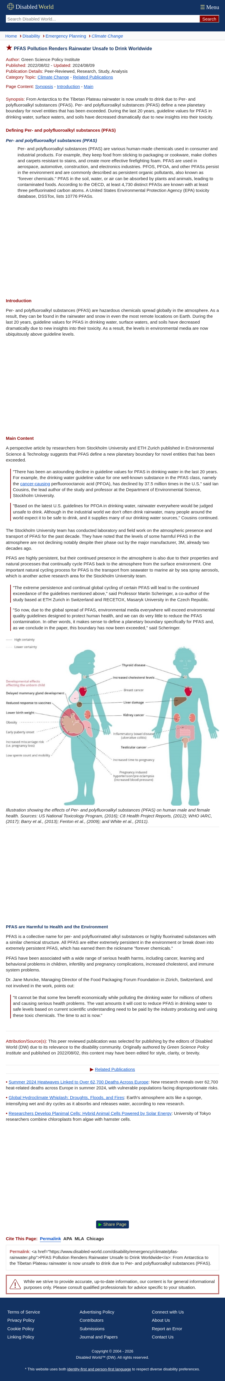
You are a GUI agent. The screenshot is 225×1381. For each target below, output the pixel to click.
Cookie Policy (20, 1328)
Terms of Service (23, 1311)
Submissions (92, 1328)
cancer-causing (35, 483)
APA (67, 1238)
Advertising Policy (97, 1311)
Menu (209, 7)
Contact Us (162, 1336)
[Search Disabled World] (102, 19)
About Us (161, 1320)
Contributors (92, 1320)
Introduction (68, 86)
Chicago (95, 1238)
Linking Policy (20, 1336)
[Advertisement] (112, 249)
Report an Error (167, 1328)
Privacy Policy (21, 1320)
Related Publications (93, 77)
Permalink (50, 1238)
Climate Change (53, 77)
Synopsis (44, 86)
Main (88, 86)
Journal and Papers (99, 1336)
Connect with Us (168, 1311)
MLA (79, 1238)
